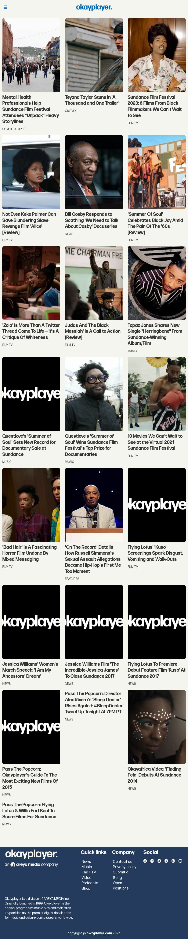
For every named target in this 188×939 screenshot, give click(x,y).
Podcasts (90, 883)
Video (86, 878)
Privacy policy (124, 867)
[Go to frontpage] (94, 7)
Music (87, 867)
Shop (86, 888)
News (86, 861)
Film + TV (89, 872)
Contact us (122, 861)
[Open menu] (5, 7)
